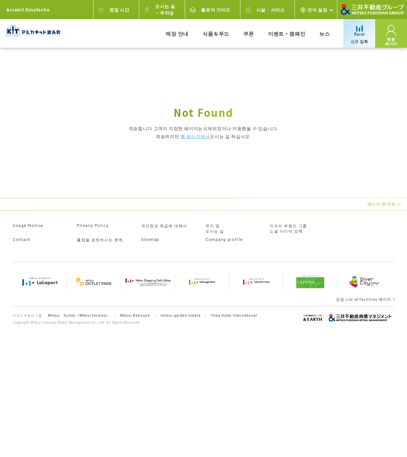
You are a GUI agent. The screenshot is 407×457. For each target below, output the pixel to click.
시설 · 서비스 (270, 9)
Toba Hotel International (235, 311)
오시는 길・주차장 (165, 9)
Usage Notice (28, 225)
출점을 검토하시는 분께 (101, 240)
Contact (22, 239)
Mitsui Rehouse (136, 311)
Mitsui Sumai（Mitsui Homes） (79, 311)
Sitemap (150, 239)
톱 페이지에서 (195, 136)
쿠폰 (248, 33)
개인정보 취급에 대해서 (165, 226)
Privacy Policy (93, 225)
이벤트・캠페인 (287, 33)
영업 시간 (119, 9)
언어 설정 (317, 9)
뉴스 (324, 33)
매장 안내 (177, 33)
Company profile (224, 239)
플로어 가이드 (216, 9)
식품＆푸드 (216, 33)
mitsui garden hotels (182, 311)
